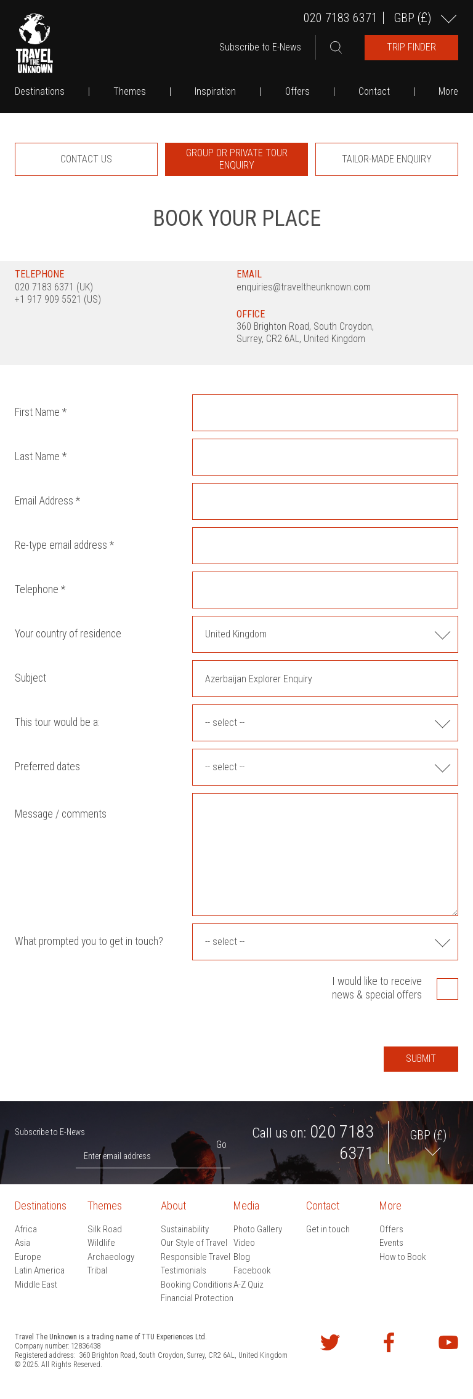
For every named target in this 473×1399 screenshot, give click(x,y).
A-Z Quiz (248, 1284)
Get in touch (328, 1229)
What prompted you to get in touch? (89, 941)
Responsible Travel (195, 1256)
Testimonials (183, 1270)
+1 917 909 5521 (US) (58, 299)
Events (391, 1242)
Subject (30, 678)
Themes (129, 91)
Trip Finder (411, 47)
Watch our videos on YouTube (448, 1342)
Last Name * (41, 456)
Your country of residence (68, 634)
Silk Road (104, 1229)
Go (221, 1144)
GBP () (414, 17)
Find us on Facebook (389, 1342)
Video (244, 1242)
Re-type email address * (64, 545)
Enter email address (117, 1156)
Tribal (97, 1270)
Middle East (36, 1284)
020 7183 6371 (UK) (54, 287)
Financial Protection (197, 1298)
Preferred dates (47, 766)
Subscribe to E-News (260, 47)
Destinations (40, 91)
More (448, 91)
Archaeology (110, 1256)
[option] (86, 159)
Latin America (40, 1270)
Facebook (252, 1270)
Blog (241, 1256)
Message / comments (61, 814)
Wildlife (101, 1242)
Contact (374, 91)
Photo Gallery (257, 1229)
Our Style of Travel (194, 1242)
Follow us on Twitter (330, 1342)
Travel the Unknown (34, 43)
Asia (22, 1242)
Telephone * (40, 589)
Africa (26, 1229)
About (173, 1205)
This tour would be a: (57, 722)
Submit (421, 1058)
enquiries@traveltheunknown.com (303, 287)
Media (246, 1205)
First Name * (41, 412)
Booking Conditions (196, 1284)
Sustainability (185, 1229)
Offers (297, 91)
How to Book (402, 1256)
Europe (28, 1256)
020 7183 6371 (341, 18)
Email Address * (47, 501)
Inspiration (215, 91)
